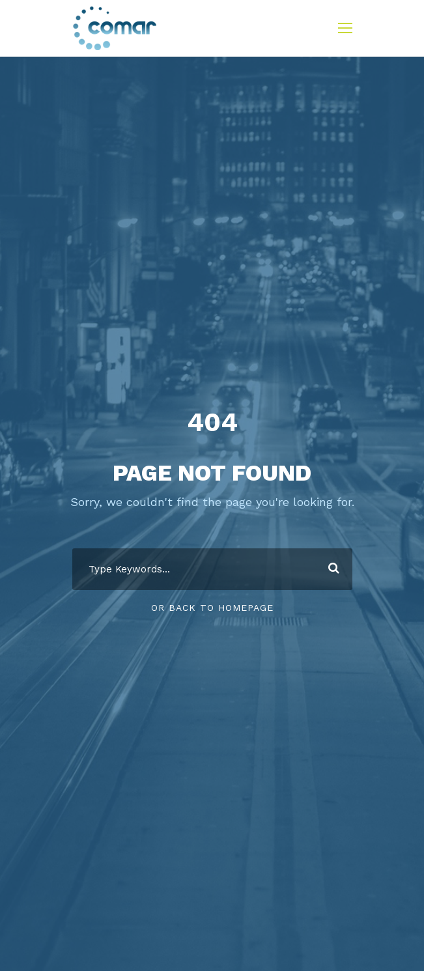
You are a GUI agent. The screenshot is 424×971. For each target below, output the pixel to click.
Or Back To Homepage (212, 607)
